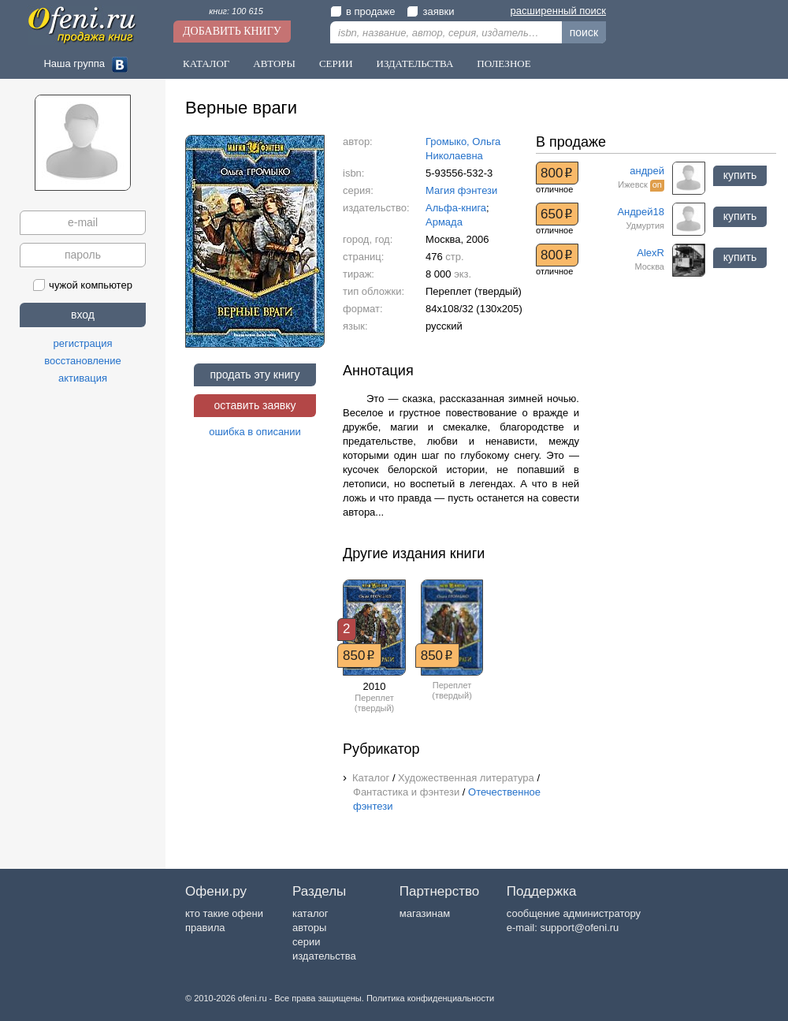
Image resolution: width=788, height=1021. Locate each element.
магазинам (425, 913)
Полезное (503, 63)
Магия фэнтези (461, 190)
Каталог (206, 63)
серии (306, 942)
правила (205, 927)
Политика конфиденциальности (430, 998)
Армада (444, 222)
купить (739, 175)
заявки (430, 11)
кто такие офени (224, 913)
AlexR (650, 253)
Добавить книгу (232, 31)
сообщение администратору (574, 913)
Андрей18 (640, 212)
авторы (309, 927)
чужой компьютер (82, 285)
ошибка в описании (255, 432)
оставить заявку (255, 405)
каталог (310, 913)
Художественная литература (466, 778)
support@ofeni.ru (579, 927)
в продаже (362, 11)
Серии (336, 63)
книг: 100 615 (236, 11)
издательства (324, 956)
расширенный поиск (558, 11)
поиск (584, 32)
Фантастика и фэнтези (406, 792)
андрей (647, 171)
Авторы (274, 63)
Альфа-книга (456, 208)
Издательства (415, 63)
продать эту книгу (254, 374)
